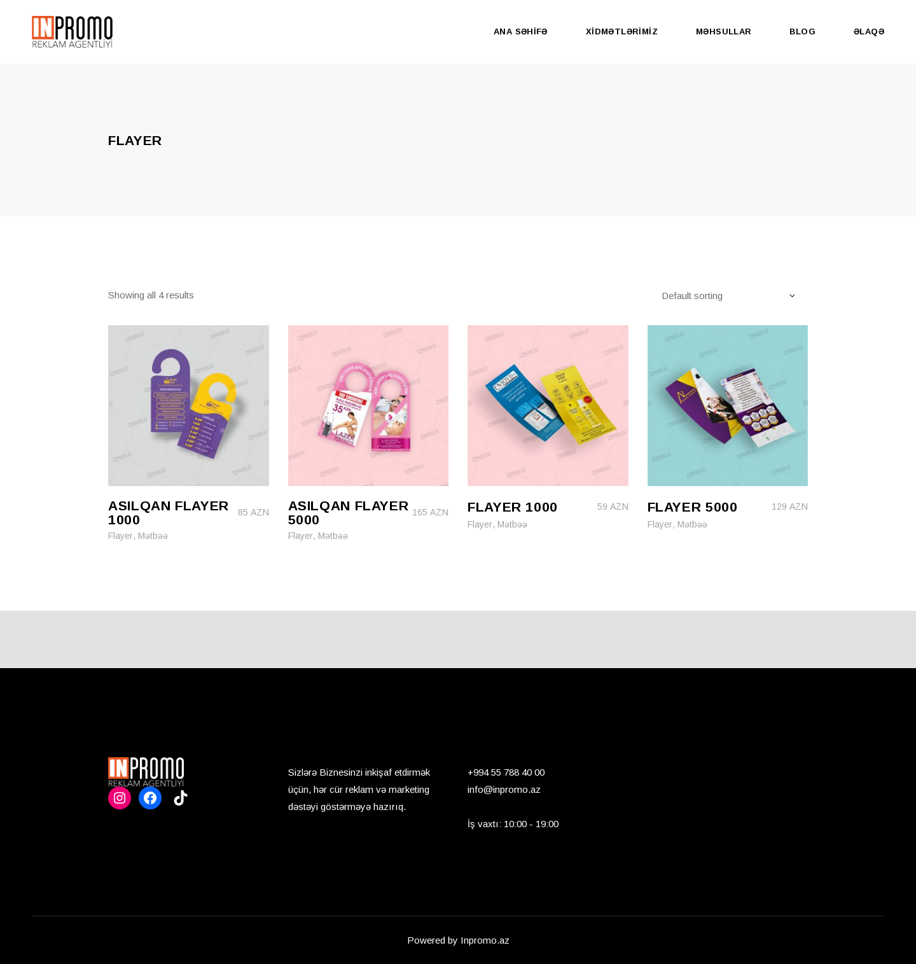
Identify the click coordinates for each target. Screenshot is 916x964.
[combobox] (734, 295)
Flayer (120, 536)
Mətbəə (153, 536)
